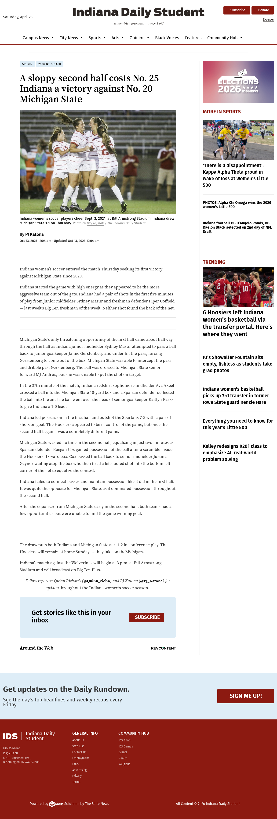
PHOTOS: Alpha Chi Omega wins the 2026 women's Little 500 (237, 204)
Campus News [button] (36, 37)
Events (122, 752)
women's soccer (49, 64)
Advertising (79, 770)
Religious (124, 764)
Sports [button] (95, 37)
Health (122, 758)
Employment (80, 758)
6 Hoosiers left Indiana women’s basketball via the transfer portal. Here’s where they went (238, 323)
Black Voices (167, 37)
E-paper (268, 20)
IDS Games (125, 746)
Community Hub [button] (223, 37)
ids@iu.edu (10, 753)
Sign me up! (246, 696)
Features (193, 37)
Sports (232, 112)
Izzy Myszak (95, 223)
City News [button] (69, 37)
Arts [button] (116, 37)
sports (27, 64)
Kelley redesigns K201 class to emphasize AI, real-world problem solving (235, 452)
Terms (76, 782)
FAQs (75, 764)
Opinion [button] (138, 37)
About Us (78, 740)
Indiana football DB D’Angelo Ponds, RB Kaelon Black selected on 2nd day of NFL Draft (237, 227)
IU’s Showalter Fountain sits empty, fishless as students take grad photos (237, 364)
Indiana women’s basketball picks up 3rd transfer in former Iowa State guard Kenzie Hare (236, 395)
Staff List (78, 746)
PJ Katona (34, 234)
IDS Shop (124, 740)
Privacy (77, 776)
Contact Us (79, 752)
